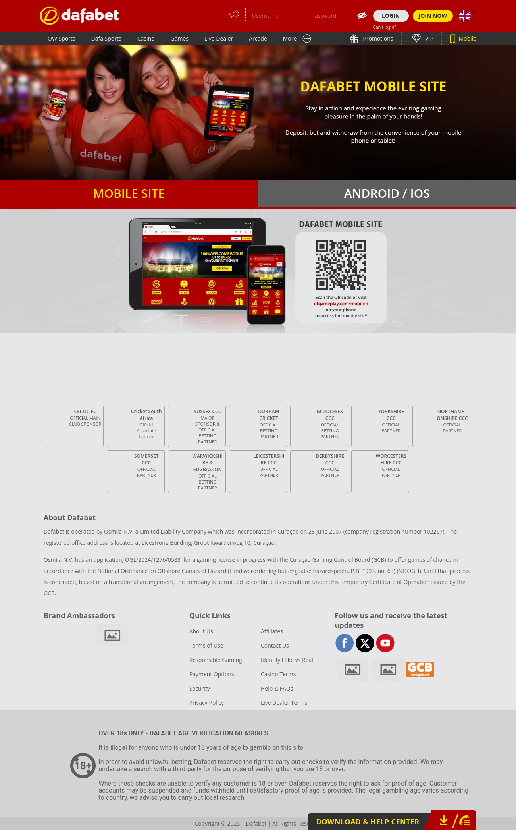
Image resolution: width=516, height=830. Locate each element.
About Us (201, 631)
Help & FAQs (277, 688)
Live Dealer (218, 38)
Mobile (466, 38)
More (290, 38)
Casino (146, 38)
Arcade (258, 38)
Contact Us (275, 645)
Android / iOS (387, 193)
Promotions (377, 38)
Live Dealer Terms (284, 702)
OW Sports (61, 38)
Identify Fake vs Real (287, 660)
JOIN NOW (433, 15)
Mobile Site (129, 193)
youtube (385, 643)
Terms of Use (206, 645)
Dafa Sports (106, 38)
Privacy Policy (206, 702)
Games (179, 38)
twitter (365, 643)
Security (199, 688)
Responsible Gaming (215, 660)
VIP (428, 38)
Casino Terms (278, 674)
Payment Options (211, 674)
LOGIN (391, 15)
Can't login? (385, 27)
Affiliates (272, 631)
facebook (344, 643)
